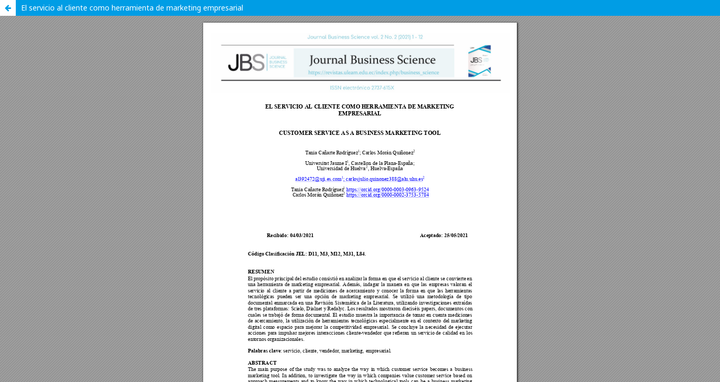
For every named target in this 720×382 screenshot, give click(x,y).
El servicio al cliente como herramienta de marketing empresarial (132, 8)
